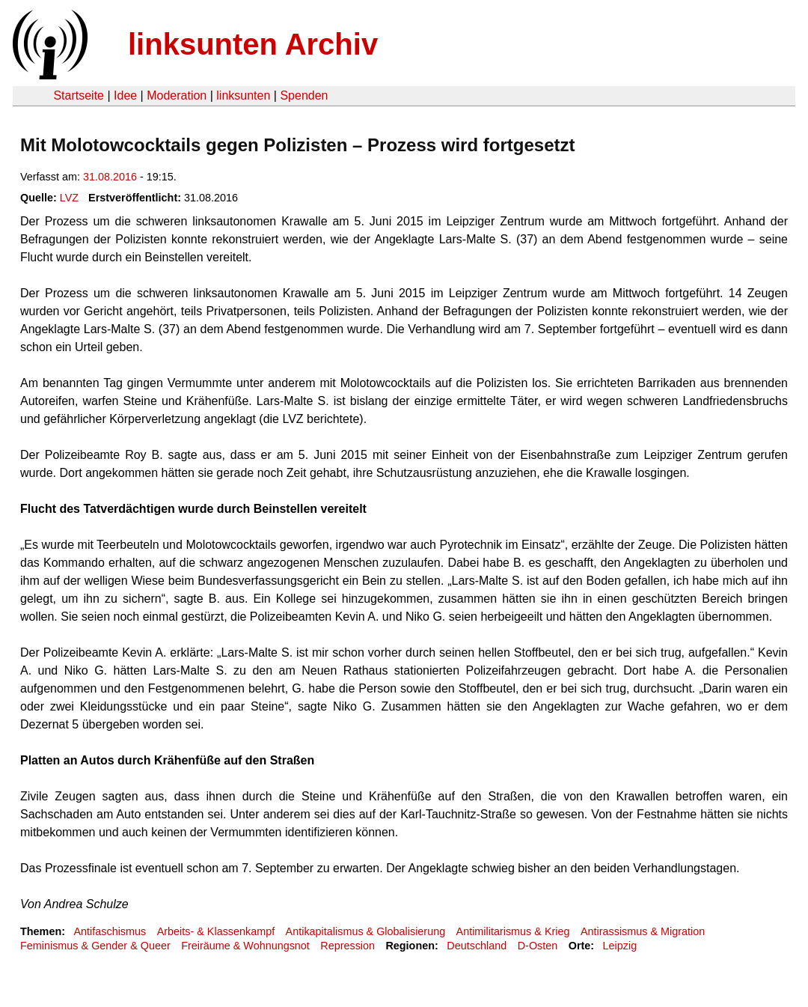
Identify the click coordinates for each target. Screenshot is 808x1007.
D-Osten (538, 946)
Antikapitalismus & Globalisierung (366, 931)
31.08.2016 (110, 177)
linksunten (243, 95)
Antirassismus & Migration (643, 931)
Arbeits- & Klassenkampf (216, 931)
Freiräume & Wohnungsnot (245, 946)
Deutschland (476, 946)
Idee (125, 95)
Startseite (78, 95)
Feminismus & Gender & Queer (95, 946)
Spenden (304, 95)
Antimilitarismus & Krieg (513, 931)
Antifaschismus (109, 931)
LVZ (69, 198)
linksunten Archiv (253, 44)
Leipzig (620, 946)
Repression (347, 946)
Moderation (176, 95)
